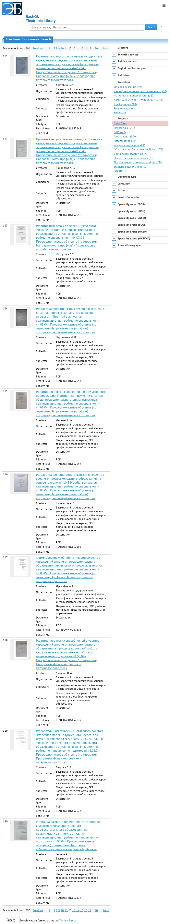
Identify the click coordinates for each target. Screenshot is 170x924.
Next (106, 48)
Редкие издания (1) (126, 108)
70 (96, 48)
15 (81, 48)
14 (77, 48)
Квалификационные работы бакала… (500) (140, 91)
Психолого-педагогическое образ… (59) (138, 162)
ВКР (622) (120, 132)
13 (74, 48)
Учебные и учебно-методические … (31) (138, 100)
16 (85, 48)
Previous (38, 48)
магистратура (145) (126, 141)
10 (62, 48)
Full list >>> (120, 112)
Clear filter (120, 123)
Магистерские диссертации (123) (134, 95)
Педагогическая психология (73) (133, 158)
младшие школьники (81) (129, 145)
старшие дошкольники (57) (130, 166)
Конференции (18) (125, 104)
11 (66, 48)
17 (89, 48)
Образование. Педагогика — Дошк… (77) (138, 149)
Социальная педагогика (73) (131, 154)
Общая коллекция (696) (128, 87)
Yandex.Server (67, 920)
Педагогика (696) (124, 128)
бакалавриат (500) (125, 136)
